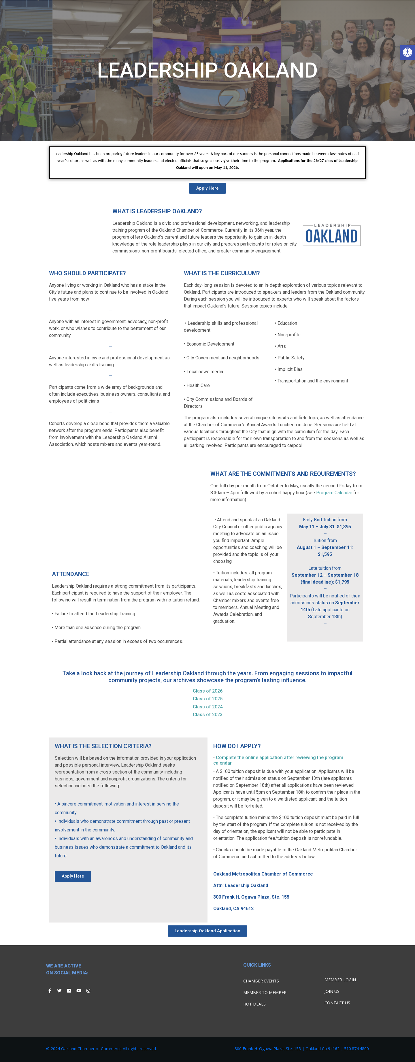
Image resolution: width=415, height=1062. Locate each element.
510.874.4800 (356, 1048)
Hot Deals (254, 1004)
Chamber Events (261, 981)
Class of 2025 (207, 698)
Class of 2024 (207, 707)
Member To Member (264, 992)
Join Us (332, 991)
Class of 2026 (207, 691)
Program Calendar (334, 492)
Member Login (340, 979)
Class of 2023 (207, 714)
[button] (407, 52)
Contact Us (337, 1003)
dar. (229, 763)
